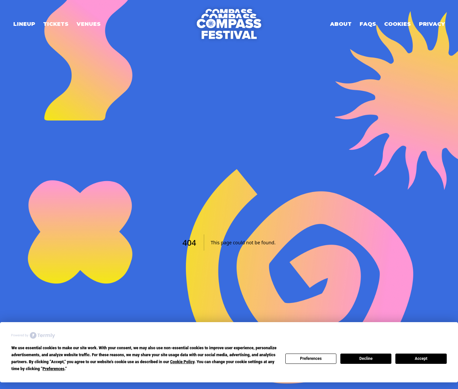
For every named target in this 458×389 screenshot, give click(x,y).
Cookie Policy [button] (182, 362)
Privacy (432, 24)
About (341, 24)
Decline (365, 358)
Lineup (24, 24)
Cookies (397, 24)
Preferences (311, 358)
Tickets (56, 24)
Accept (421, 358)
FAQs (368, 24)
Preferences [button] (53, 368)
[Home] (229, 24)
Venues (89, 24)
